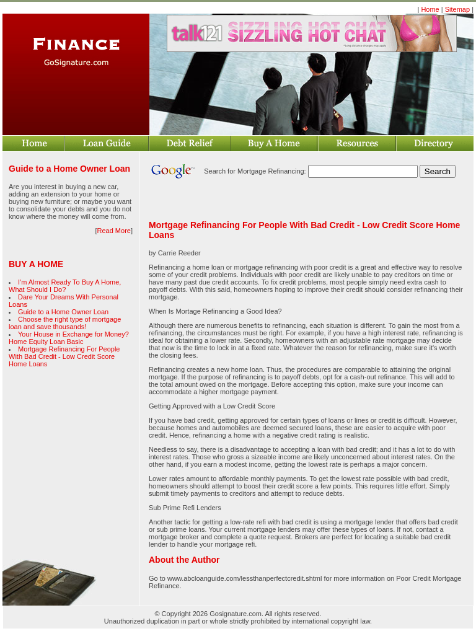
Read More (114, 230)
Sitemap (457, 9)
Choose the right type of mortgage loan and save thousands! (65, 323)
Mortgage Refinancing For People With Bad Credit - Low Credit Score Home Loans (64, 356)
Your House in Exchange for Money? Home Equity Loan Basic (69, 337)
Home (430, 9)
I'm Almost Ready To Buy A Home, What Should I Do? (65, 285)
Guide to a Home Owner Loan (63, 312)
